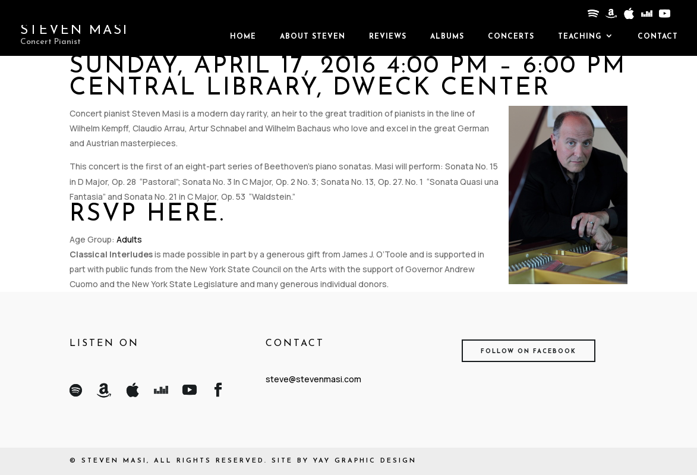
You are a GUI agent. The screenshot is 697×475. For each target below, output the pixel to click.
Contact (658, 36)
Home (243, 36)
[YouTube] (663, 17)
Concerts (511, 36)
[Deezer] (646, 17)
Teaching (580, 36)
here (183, 214)
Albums (447, 36)
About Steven (312, 36)
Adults (129, 239)
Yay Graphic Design (365, 461)
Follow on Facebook (528, 351)
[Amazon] (610, 17)
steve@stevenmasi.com (313, 379)
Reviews (387, 36)
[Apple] (628, 17)
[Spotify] (592, 17)
